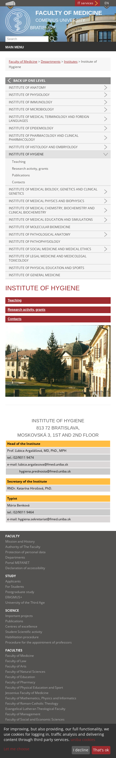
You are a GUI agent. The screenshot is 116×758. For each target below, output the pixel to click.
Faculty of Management (22, 714)
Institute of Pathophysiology (34, 241)
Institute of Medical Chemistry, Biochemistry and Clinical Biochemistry (52, 210)
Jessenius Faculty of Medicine (27, 693)
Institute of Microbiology (31, 109)
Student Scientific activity (23, 631)
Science (12, 610)
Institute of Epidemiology (31, 128)
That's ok (101, 749)
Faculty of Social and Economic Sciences (35, 719)
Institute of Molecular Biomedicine (39, 227)
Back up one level (29, 80)
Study (10, 576)
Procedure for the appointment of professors (38, 642)
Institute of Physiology (29, 94)
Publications (21, 175)
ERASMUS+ (13, 597)
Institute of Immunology (30, 102)
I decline (80, 749)
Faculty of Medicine (23, 61)
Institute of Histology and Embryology (43, 147)
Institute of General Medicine (34, 275)
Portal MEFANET (17, 562)
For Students (14, 586)
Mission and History (20, 541)
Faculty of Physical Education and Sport (34, 687)
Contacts (18, 182)
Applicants (13, 581)
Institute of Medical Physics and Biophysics (46, 201)
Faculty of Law (15, 661)
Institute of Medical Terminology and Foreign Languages (49, 118)
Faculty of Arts (15, 666)
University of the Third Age (25, 602)
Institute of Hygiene (26, 154)
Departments (51, 61)
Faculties (13, 650)
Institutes (71, 61)
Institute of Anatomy (27, 87)
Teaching (19, 161)
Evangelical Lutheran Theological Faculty (35, 708)
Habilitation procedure (22, 637)
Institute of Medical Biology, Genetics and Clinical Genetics (53, 191)
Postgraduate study (19, 592)
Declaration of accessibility (25, 568)
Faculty (12, 536)
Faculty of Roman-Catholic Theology (31, 703)
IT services (85, 3)
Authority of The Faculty (22, 546)
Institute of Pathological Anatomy (39, 234)
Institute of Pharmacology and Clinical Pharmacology (43, 137)
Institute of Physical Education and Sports (46, 268)
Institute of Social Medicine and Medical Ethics (50, 249)
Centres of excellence (21, 626)
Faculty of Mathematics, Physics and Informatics (40, 698)
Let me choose (16, 748)
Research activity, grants (30, 168)
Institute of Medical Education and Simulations (51, 219)
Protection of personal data (25, 552)
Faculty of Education (20, 677)
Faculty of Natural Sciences (25, 671)
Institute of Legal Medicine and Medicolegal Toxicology (47, 258)
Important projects (19, 616)
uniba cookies (83, 739)
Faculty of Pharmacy (20, 682)
